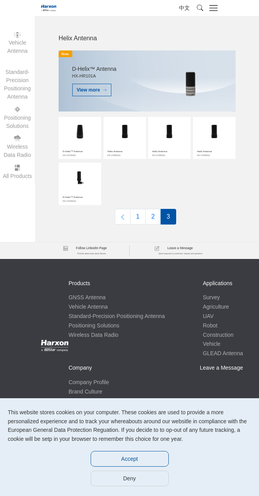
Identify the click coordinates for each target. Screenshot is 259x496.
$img (80, 137)
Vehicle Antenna (87, 307)
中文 (184, 8)
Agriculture (216, 307)
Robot (210, 325)
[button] (200, 8)
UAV (208, 316)
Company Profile (88, 382)
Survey (211, 297)
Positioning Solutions (93, 325)
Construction (218, 335)
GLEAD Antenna (223, 353)
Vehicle (211, 344)
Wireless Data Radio (93, 335)
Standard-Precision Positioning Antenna (116, 316)
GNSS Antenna (86, 297)
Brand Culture (85, 391)
